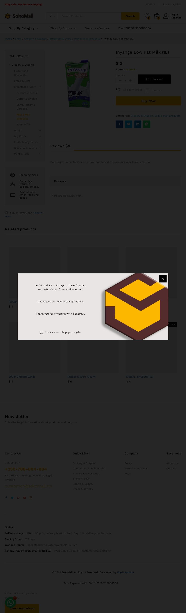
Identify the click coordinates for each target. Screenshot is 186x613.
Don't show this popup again (63, 332)
